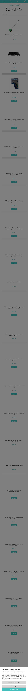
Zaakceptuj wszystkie (14, 689)
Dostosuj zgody (14, 686)
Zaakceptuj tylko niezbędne (14, 682)
